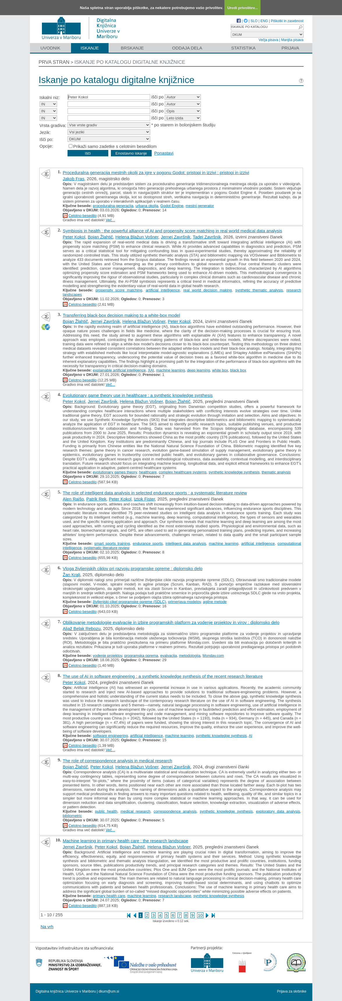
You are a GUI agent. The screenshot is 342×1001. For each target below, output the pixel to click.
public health (106, 811)
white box (220, 370)
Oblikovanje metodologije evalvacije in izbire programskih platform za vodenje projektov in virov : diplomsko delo (171, 622)
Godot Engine (172, 206)
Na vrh (47, 926)
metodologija (190, 655)
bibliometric (72, 815)
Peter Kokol (74, 236)
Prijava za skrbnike (291, 991)
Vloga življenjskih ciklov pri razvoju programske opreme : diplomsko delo (133, 568)
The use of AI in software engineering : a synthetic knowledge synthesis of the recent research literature (163, 676)
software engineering (110, 735)
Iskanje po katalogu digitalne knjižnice (130, 62)
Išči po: (47, 139)
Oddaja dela (187, 47)
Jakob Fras (73, 178)
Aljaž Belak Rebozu (82, 628)
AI (250, 735)
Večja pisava (268, 40)
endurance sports (148, 543)
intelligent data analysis (186, 543)
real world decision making (207, 290)
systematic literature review (107, 548)
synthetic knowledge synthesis (234, 472)
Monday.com (213, 655)
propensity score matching (118, 290)
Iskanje (90, 47)
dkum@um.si (109, 991)
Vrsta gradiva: (53, 125)
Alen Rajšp (73, 498)
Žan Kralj (71, 574)
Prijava (290, 47)
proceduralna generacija (113, 206)
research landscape (174, 896)
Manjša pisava (292, 40)
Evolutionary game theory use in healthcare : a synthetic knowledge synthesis (138, 395)
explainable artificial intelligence (119, 370)
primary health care (109, 896)
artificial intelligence (163, 290)
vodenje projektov (107, 655)
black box (238, 370)
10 (200, 915)
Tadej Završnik (207, 236)
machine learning (170, 370)
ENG (264, 21)
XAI (151, 370)
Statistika (243, 47)
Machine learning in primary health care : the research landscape (125, 840)
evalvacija (168, 655)
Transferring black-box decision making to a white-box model (121, 315)
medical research (135, 811)
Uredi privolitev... (242, 8)
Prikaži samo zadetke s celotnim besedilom (115, 146)
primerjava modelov (184, 601)
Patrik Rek (96, 498)
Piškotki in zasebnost (287, 21)
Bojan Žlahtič (100, 236)
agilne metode (215, 601)
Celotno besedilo (82, 215)
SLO (254, 21)
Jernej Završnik (175, 236)
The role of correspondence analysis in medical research (117, 760)
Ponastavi (163, 153)
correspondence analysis (175, 811)
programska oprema (141, 655)
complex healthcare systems (183, 472)
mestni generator (200, 206)
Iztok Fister (144, 498)
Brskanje (132, 47)
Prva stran (54, 62)
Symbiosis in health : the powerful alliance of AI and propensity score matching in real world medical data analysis (172, 230)
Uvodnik (50, 47)
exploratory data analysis (278, 811)
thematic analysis (276, 472)
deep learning (198, 370)
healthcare (148, 472)
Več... (110, 220)
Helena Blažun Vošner (136, 236)
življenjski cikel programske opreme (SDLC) (129, 601)
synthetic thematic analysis (259, 290)
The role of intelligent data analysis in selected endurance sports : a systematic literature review (155, 492)
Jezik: (45, 132)
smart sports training (112, 543)
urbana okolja (147, 206)
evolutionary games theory (115, 472)
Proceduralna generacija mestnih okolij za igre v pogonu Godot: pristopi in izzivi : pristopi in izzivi (156, 172)
